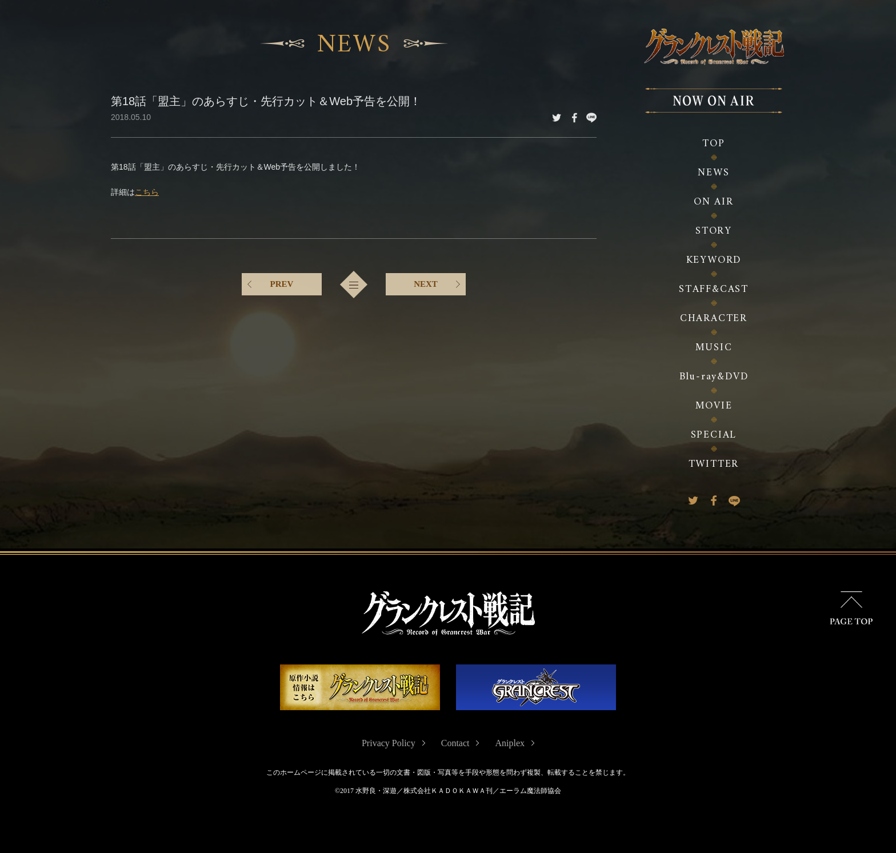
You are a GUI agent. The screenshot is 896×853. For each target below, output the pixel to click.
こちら (147, 190)
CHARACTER (713, 318)
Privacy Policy (388, 743)
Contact (455, 743)
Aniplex (510, 743)
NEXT (426, 282)
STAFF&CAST (714, 289)
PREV (282, 282)
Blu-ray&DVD (714, 377)
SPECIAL (714, 435)
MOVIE (714, 406)
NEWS (713, 173)
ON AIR (714, 202)
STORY (713, 231)
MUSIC (714, 348)
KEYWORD (714, 260)
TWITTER (714, 464)
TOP (713, 144)
